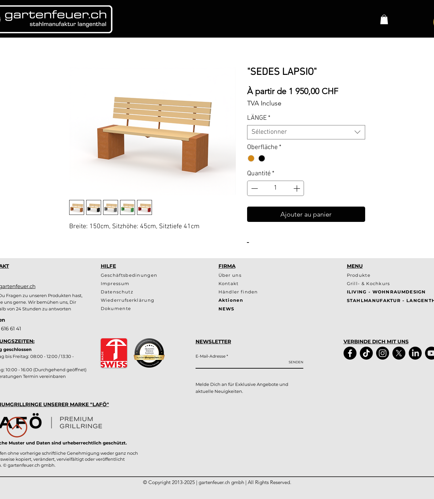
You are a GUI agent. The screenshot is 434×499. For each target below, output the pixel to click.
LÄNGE (258, 118)
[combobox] (306, 132)
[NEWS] (270, 309)
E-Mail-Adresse (210, 356)
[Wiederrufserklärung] (135, 300)
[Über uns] (242, 275)
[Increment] (297, 188)
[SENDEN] (296, 362)
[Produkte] (371, 275)
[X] (398, 353)
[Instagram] (382, 353)
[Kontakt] (252, 283)
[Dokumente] (146, 308)
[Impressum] (135, 283)
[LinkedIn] (415, 353)
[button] (384, 19)
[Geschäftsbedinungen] (135, 275)
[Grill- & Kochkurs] (371, 283)
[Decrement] (253, 188)
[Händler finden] (242, 292)
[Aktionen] (242, 300)
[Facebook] (350, 353)
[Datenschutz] (135, 292)
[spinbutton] (275, 188)
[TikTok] (366, 353)
